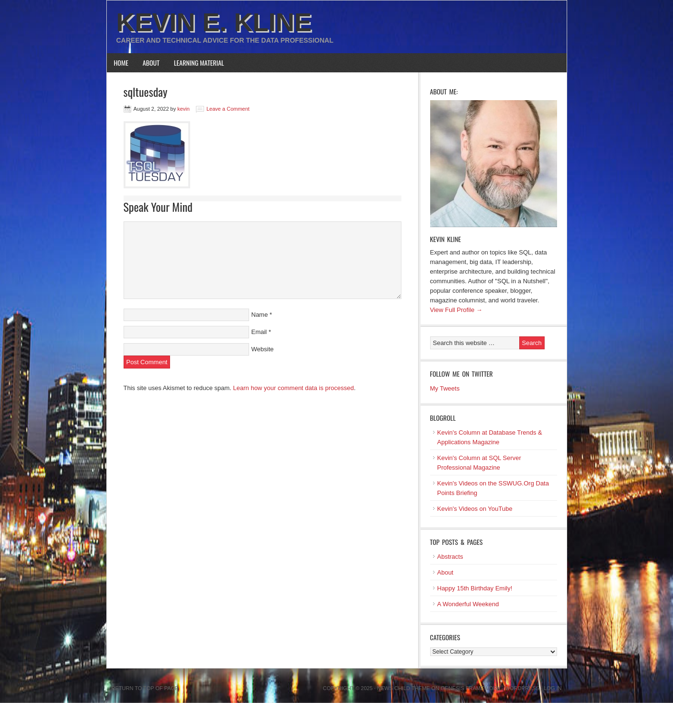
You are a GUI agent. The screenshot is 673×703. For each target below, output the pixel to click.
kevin (183, 109)
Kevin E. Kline (214, 22)
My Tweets (445, 388)
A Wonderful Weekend (468, 604)
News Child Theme (403, 688)
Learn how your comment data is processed (293, 388)
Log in (552, 688)
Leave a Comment (228, 109)
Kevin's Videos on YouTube (475, 508)
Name (259, 314)
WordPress (522, 688)
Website (262, 349)
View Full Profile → (456, 309)
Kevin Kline (445, 239)
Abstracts (450, 556)
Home (121, 63)
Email (259, 331)
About (151, 63)
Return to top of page (145, 688)
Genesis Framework (471, 688)
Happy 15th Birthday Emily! (475, 588)
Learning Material (199, 63)
